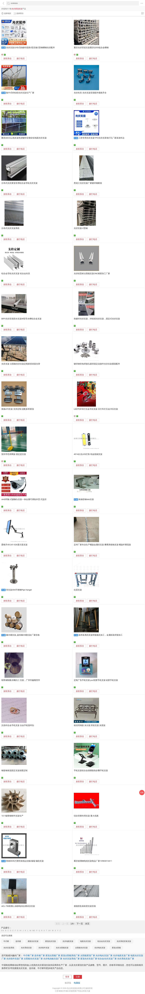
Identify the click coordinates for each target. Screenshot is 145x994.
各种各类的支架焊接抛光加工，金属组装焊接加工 (100, 635)
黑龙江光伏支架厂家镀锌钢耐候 (88, 183)
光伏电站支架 (99, 948)
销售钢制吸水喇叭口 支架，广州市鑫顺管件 (20, 680)
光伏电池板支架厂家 (52, 958)
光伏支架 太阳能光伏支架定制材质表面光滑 (20, 364)
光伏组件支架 (43, 948)
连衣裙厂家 (39, 955)
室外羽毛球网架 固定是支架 (13, 454)
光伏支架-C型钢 (81, 228)
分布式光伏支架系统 (10, 228)
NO (33, 930)
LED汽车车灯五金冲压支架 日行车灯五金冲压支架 (96, 409)
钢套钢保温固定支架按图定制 (14, 770)
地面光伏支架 (85, 941)
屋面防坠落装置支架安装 (85, 906)
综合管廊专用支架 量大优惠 (86, 816)
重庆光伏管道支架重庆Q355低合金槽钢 (91, 47)
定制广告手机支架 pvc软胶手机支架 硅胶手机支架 (96, 680)
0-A (2, 930)
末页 (87, 923)
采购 (142, 793)
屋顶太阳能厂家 (52, 955)
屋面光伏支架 (33, 941)
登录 (67, 977)
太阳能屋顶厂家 (87, 955)
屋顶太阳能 (116, 948)
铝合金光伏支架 (103, 941)
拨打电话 (21, 58)
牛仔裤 (6, 941)
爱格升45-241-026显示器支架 (14, 545)
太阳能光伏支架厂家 (33, 958)
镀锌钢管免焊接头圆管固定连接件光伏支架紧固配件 (97, 364)
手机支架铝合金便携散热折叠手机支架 (91, 770)
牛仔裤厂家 (28, 955)
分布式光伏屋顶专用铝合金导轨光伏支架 (19, 183)
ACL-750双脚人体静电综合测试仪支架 (18, 906)
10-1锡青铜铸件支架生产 (12, 816)
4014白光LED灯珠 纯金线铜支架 (88, 454)
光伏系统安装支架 (124, 941)
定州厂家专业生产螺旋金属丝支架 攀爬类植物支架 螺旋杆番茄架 (102, 545)
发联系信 (7, 58)
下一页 (80, 923)
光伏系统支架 (26, 948)
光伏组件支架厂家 (14, 958)
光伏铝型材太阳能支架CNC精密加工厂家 (92, 273)
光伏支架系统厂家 (71, 958)
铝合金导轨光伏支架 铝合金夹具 (15, 273)
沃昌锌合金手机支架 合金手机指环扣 (17, 725)
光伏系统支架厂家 (125, 958)
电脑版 (77, 983)
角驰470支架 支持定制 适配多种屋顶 (17, 409)
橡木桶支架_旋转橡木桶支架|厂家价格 (23, 635)
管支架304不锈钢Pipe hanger (19, 590)
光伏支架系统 (8, 948)
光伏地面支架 (68, 941)
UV (49, 930)
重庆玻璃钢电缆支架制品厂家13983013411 (93, 861)
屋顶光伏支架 (50, 941)
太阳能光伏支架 (81, 948)
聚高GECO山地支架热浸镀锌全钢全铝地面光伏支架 (24, 138)
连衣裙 (18, 941)
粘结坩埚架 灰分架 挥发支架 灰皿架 (89, 725)
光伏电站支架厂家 (104, 955)
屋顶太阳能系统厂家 (70, 955)
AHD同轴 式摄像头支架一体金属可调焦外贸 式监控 (23, 499)
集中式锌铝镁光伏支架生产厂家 (20, 93)
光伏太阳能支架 (62, 948)
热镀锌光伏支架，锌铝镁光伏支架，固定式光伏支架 (97, 319)
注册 (78, 977)
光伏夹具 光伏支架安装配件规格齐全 (90, 93)
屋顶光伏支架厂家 (88, 958)
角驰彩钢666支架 (86, 499)
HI (20, 930)
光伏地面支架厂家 (121, 955)
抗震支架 (78, 590)
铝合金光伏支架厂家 (107, 958)
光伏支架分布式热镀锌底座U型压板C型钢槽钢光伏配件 (30, 47)
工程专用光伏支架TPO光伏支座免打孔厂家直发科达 (101, 138)
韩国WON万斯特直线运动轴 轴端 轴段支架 (25, 861)
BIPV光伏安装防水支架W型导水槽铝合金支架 (21, 319)
